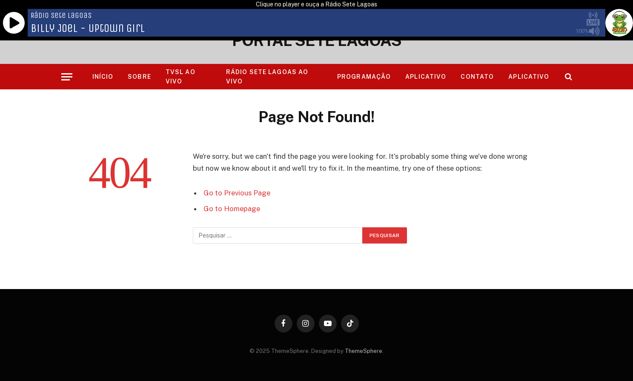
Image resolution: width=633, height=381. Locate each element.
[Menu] (66, 76)
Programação (364, 76)
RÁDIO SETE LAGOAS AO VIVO (267, 77)
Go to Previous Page (236, 193)
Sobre (139, 76)
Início (103, 76)
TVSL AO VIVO (180, 77)
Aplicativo (425, 76)
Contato (477, 76)
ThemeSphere (363, 351)
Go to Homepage (231, 208)
